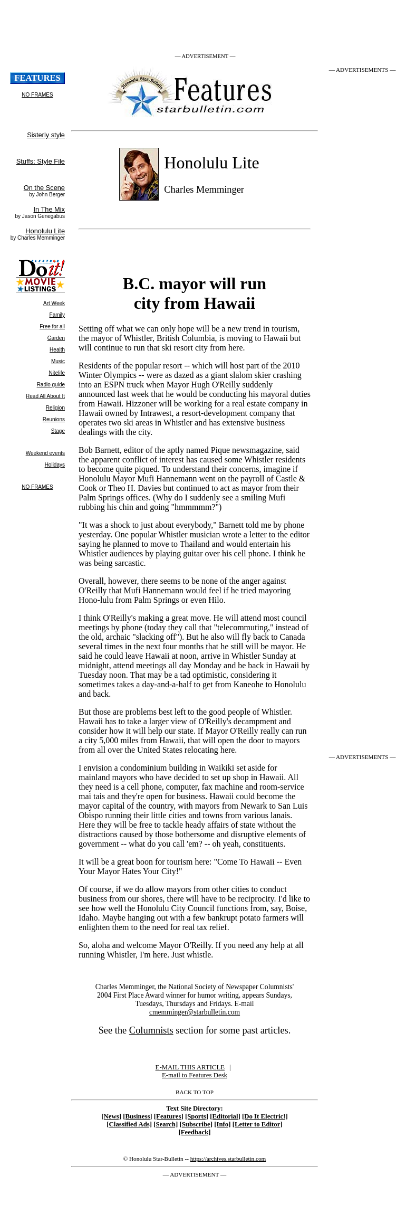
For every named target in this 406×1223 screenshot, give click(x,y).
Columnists (151, 1030)
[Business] (137, 1116)
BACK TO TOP (195, 1092)
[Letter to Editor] (258, 1124)
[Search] (165, 1124)
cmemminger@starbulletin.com (194, 1012)
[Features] (168, 1116)
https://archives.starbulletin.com (228, 1158)
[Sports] (196, 1116)
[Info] (222, 1124)
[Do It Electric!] (265, 1116)
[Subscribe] (195, 1124)
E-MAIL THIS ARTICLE (190, 1067)
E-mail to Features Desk (194, 1075)
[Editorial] (225, 1116)
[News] (111, 1116)
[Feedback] (194, 1132)
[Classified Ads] (129, 1124)
